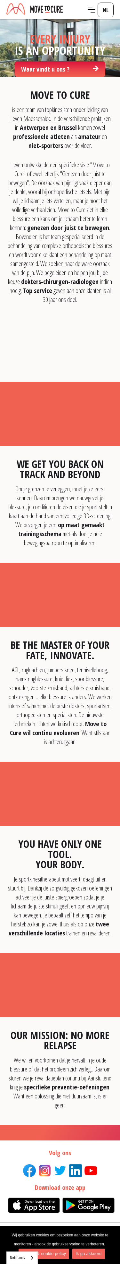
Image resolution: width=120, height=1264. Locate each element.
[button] (91, 10)
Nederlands (17, 1257)
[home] (44, 9)
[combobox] (22, 1257)
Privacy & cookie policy (44, 1253)
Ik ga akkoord (88, 1253)
